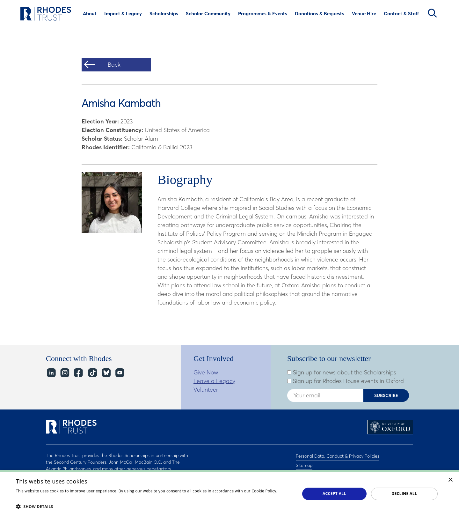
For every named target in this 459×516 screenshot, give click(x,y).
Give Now (205, 372)
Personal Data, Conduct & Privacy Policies (337, 455)
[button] (154, 506)
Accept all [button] (334, 493)
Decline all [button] (404, 493)
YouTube (119, 373)
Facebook (78, 373)
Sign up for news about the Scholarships (341, 372)
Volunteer (205, 389)
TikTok (92, 373)
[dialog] (229, 493)
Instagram (64, 373)
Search (432, 13)
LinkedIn (51, 373)
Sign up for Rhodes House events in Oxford (345, 381)
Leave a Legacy (214, 381)
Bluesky (106, 373)
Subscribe (386, 395)
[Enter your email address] (325, 395)
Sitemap (304, 464)
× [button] (450, 480)
